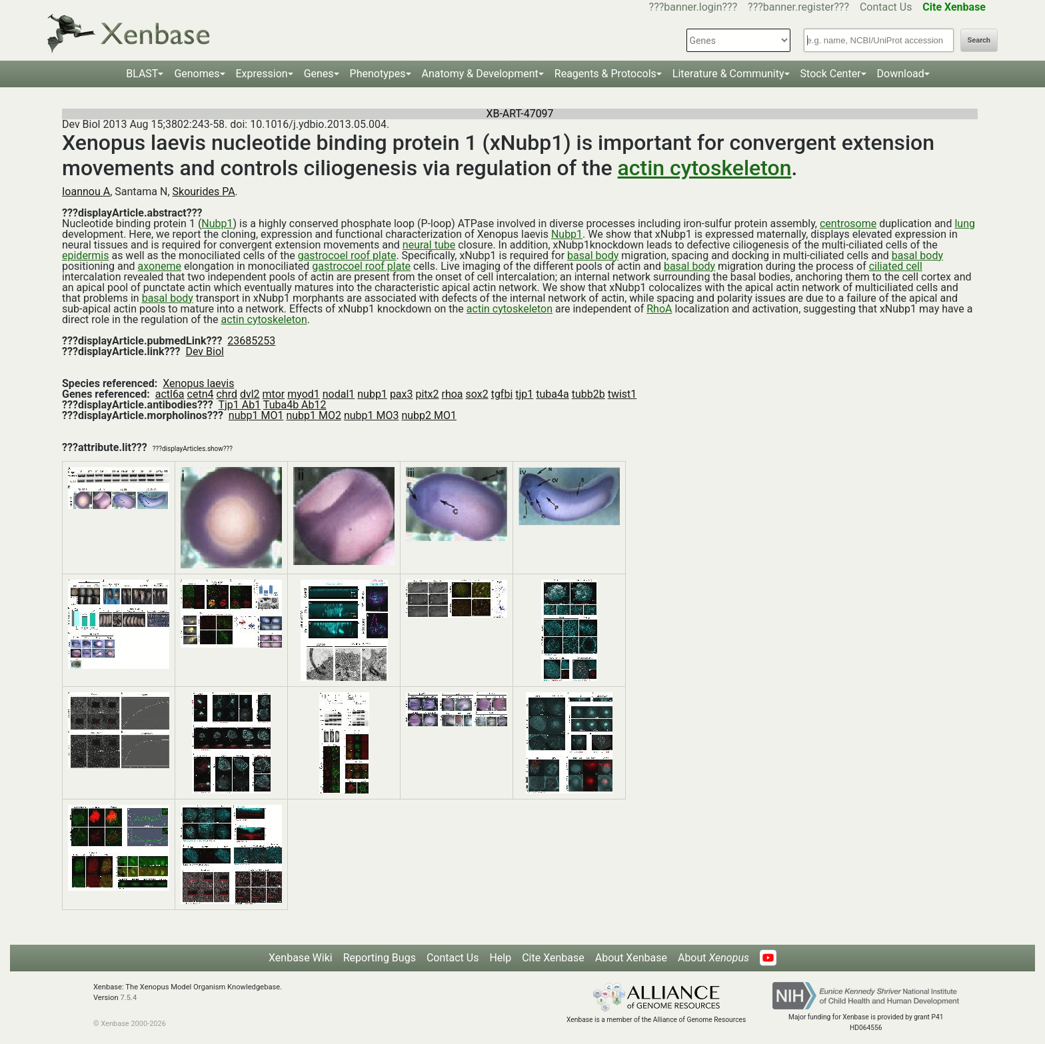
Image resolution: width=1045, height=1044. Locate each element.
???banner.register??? (798, 7)
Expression (262, 73)
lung (964, 223)
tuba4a (552, 394)
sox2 (477, 394)
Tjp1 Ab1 (239, 404)
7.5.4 (128, 997)
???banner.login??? (693, 7)
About (713, 957)
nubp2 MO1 (429, 415)
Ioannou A (86, 191)
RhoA (659, 308)
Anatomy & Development (480, 73)
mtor (274, 394)
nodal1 (339, 394)
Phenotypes (378, 73)
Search (979, 40)
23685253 (251, 340)
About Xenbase (631, 957)
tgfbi (502, 394)
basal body (592, 255)
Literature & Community (728, 73)
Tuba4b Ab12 (295, 404)
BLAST (142, 73)
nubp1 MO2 (313, 415)
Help (500, 957)
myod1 (303, 394)
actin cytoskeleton (705, 168)
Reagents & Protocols (605, 73)
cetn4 (200, 394)
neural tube (429, 245)
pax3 (401, 394)
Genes (319, 73)
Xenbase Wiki (301, 957)
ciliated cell (895, 266)
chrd (226, 394)
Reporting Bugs (379, 957)
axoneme (159, 266)
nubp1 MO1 (256, 415)
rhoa (452, 394)
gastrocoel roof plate (347, 255)
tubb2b (588, 394)
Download (900, 73)
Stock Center (830, 73)
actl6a (170, 394)
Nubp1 (217, 223)
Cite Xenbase (553, 957)
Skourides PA (204, 191)
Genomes (196, 73)
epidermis (85, 255)
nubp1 (372, 394)
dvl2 (250, 394)
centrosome (848, 223)
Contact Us (886, 7)
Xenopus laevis (198, 383)
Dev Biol (204, 351)
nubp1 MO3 (371, 415)
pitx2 (427, 394)
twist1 (622, 394)
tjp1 (524, 394)
